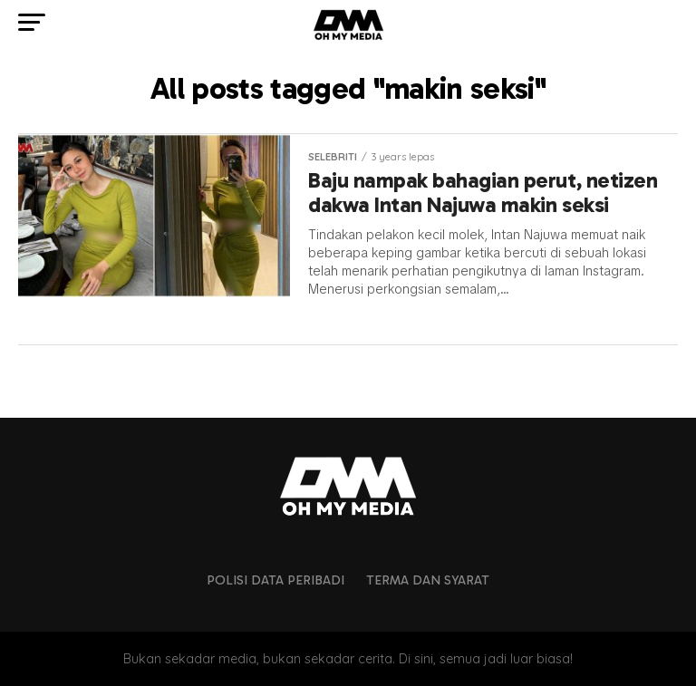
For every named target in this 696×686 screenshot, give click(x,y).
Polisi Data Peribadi (275, 580)
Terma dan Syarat (427, 580)
